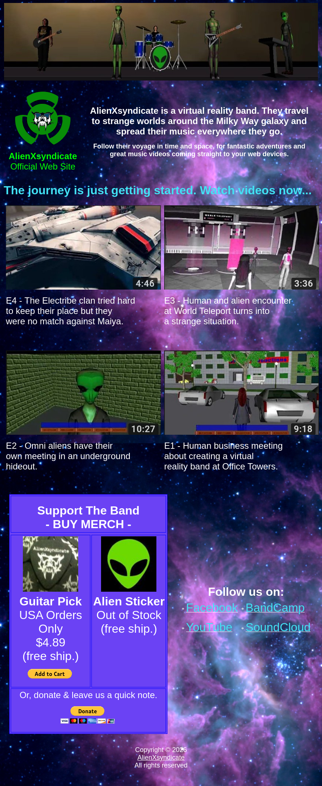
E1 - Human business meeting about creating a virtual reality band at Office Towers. (223, 456)
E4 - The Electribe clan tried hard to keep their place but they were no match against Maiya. (70, 310)
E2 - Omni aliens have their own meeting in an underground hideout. (68, 456)
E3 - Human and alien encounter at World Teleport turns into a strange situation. (228, 310)
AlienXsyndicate (160, 757)
